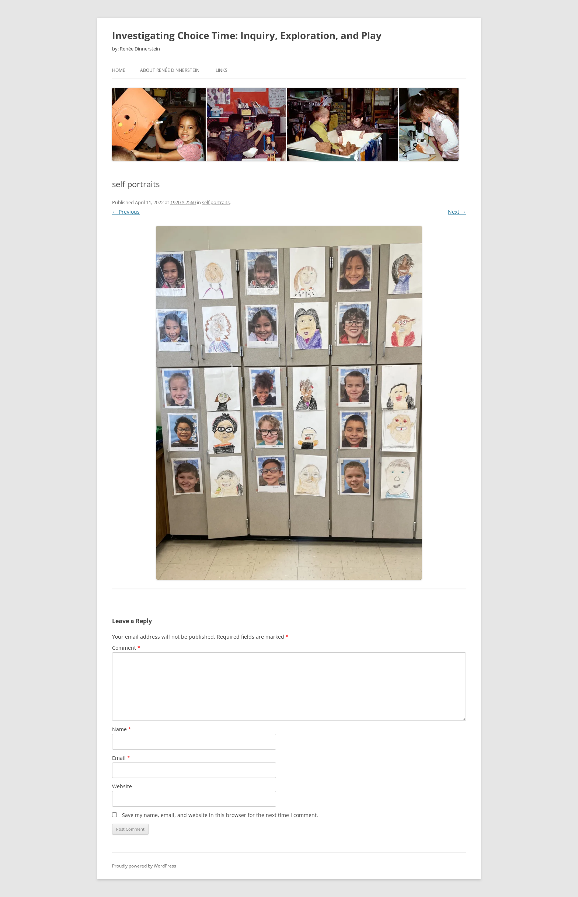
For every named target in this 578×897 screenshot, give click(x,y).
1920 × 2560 (183, 202)
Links (221, 70)
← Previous (126, 211)
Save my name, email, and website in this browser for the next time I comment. (220, 815)
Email (121, 757)
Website (122, 786)
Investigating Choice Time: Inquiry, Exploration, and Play (247, 35)
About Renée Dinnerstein (169, 70)
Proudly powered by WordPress (144, 866)
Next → (457, 211)
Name (121, 729)
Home (118, 70)
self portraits (216, 202)
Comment (126, 647)
